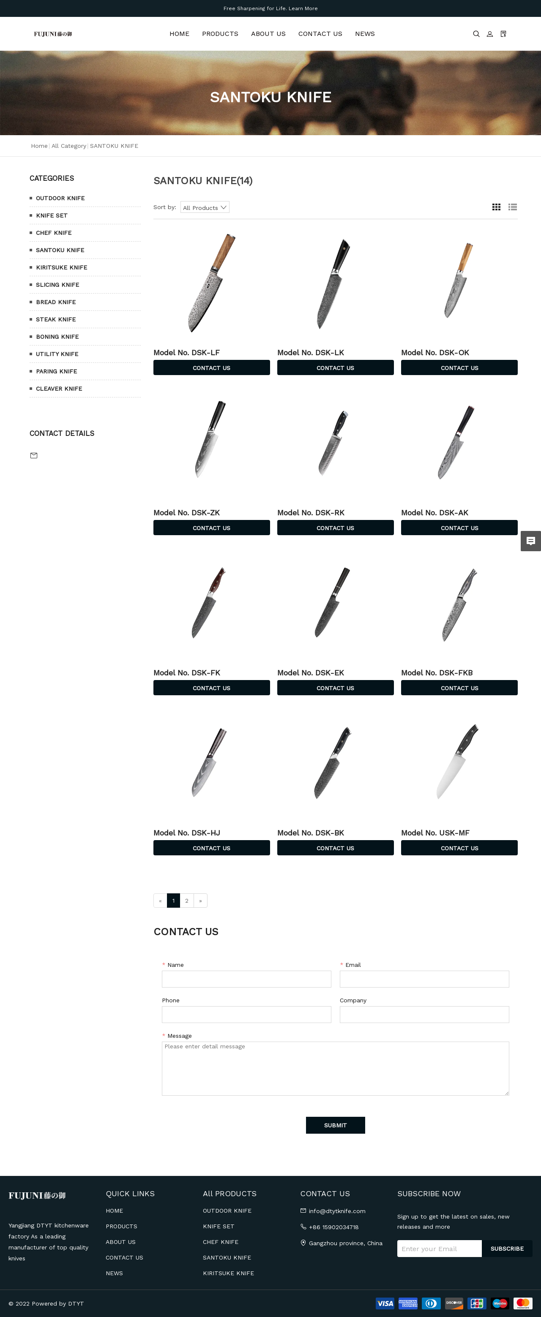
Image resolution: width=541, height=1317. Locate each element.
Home (39, 145)
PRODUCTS (220, 34)
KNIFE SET (52, 215)
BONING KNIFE (57, 336)
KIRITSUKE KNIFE (61, 267)
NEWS (365, 34)
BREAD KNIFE (56, 302)
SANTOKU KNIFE (60, 250)
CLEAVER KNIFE (59, 388)
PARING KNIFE (56, 371)
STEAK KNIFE (56, 319)
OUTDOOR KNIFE (60, 198)
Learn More (303, 8)
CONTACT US (320, 34)
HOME (179, 34)
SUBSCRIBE (507, 1248)
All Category (69, 145)
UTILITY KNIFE (57, 354)
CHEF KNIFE (53, 232)
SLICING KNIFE (57, 284)
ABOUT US (268, 34)
